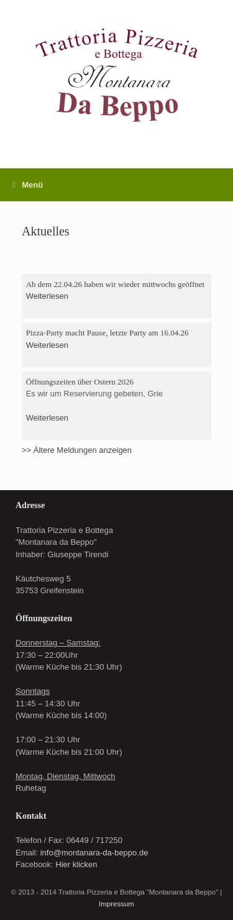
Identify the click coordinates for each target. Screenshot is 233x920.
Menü (27, 184)
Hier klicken (76, 864)
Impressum (116, 904)
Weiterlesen (47, 296)
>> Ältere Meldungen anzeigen (77, 450)
